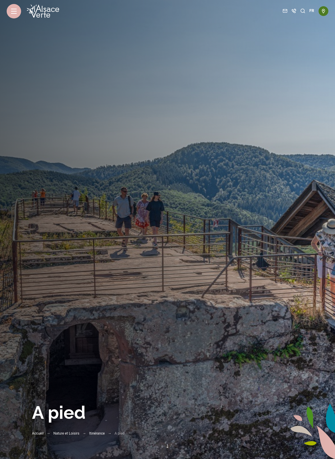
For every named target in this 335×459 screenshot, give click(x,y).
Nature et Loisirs (66, 433)
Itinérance (97, 433)
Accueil (38, 433)
